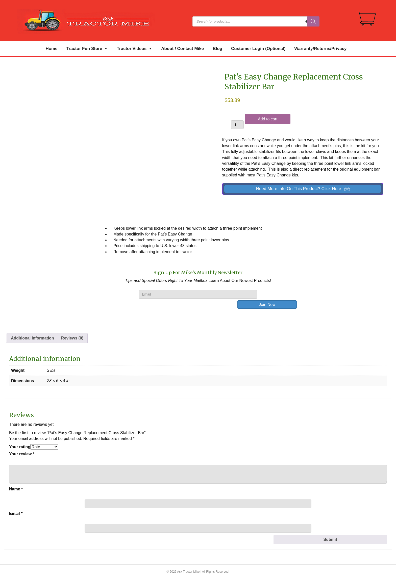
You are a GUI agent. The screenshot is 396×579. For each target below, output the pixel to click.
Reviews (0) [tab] (72, 338)
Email (15, 513)
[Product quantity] (237, 124)
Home (51, 48)
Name (16, 489)
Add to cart (267, 119)
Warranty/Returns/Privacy (320, 48)
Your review (21, 454)
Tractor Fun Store (87, 48)
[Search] (313, 21)
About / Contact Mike (182, 48)
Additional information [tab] (32, 338)
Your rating (19, 447)
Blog (217, 48)
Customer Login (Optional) (258, 48)
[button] (302, 189)
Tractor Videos (134, 48)
